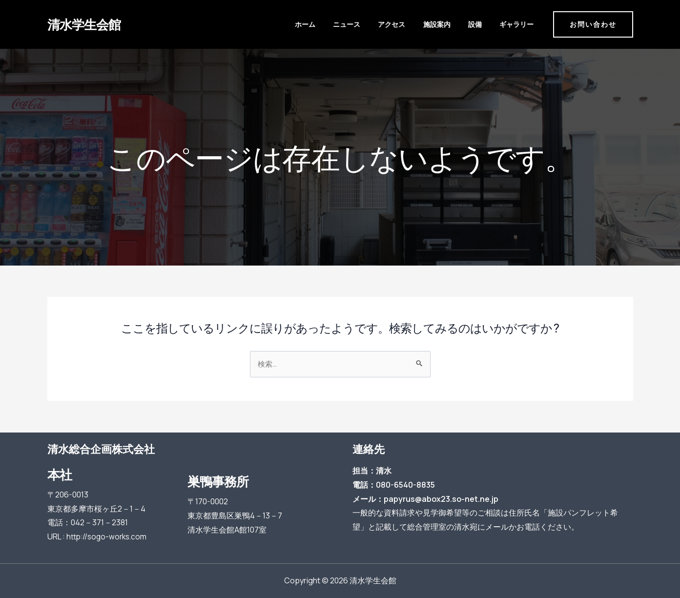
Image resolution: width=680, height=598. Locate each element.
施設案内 (457, 24)
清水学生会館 (84, 24)
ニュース (385, 24)
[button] (593, 24)
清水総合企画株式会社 (101, 449)
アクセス (421, 24)
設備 (486, 24)
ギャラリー (518, 24)
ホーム (353, 24)
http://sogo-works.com (108, 536)
